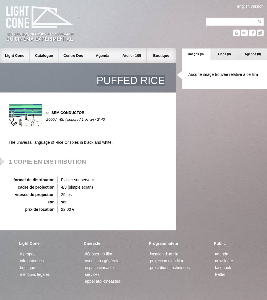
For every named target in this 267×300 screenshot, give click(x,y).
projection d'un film (166, 261)
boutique (27, 267)
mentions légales (35, 274)
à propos (27, 254)
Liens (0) (224, 54)
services (92, 274)
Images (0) (196, 54)
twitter (220, 274)
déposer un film (98, 254)
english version (250, 6)
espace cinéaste (99, 267)
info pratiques (32, 261)
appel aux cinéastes (102, 281)
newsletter (224, 261)
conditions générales (103, 261)
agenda (221, 254)
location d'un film (165, 254)
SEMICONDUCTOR (67, 113)
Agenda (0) (253, 54)
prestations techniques (170, 267)
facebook (223, 267)
